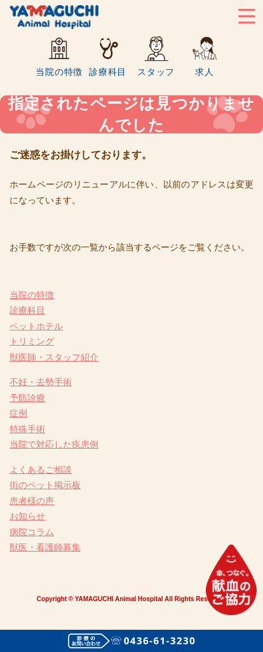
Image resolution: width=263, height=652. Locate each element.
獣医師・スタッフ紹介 (54, 357)
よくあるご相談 (41, 470)
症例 (18, 413)
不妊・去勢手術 (41, 382)
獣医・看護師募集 (45, 547)
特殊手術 (27, 429)
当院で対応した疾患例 (54, 444)
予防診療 (27, 398)
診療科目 (107, 71)
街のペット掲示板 (45, 485)
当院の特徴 (59, 71)
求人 (204, 71)
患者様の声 (32, 501)
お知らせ (27, 516)
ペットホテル (36, 326)
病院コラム (32, 532)
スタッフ (156, 71)
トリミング (32, 341)
